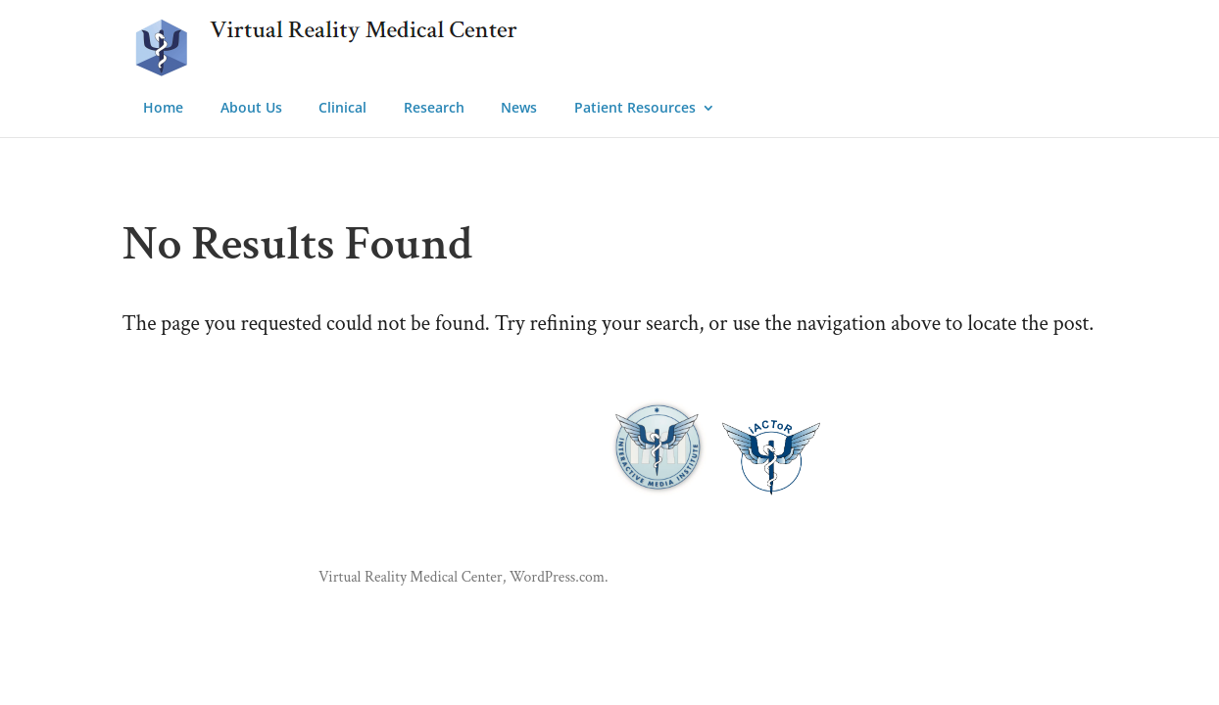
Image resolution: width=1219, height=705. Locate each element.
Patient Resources (635, 109)
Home (163, 109)
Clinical (342, 109)
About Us (251, 109)
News (519, 109)
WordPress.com (557, 577)
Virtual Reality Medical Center (410, 577)
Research (434, 109)
